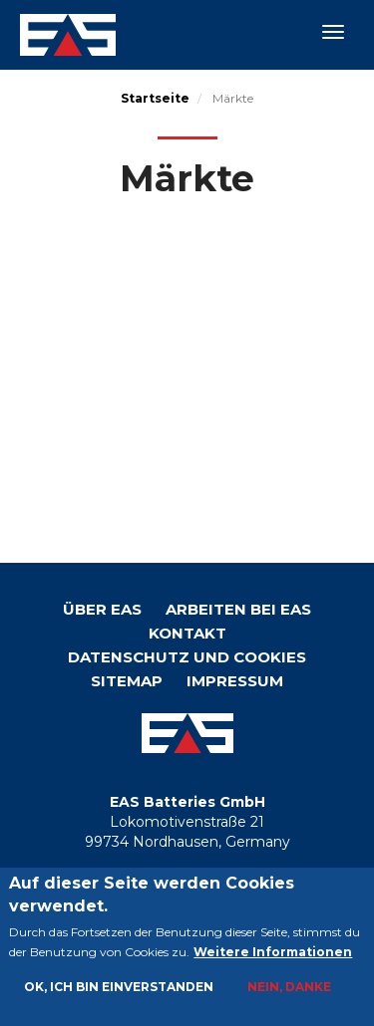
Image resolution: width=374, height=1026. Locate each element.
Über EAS (102, 609)
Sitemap (127, 680)
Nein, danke (289, 988)
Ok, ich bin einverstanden (118, 988)
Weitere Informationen (272, 953)
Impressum (235, 680)
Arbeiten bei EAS (238, 609)
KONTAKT (187, 633)
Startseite (155, 98)
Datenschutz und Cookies (187, 656)
